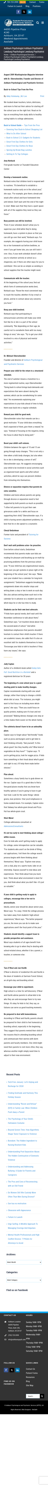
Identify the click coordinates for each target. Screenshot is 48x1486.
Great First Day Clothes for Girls (19, 142)
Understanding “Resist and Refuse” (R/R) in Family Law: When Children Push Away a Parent (22, 1108)
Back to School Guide (13, 125)
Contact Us (30, 1369)
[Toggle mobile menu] (42, 22)
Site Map (29, 1385)
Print (42, 96)
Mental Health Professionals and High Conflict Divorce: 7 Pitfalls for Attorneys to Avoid (23, 1239)
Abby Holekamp (13, 96)
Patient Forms (32, 1373)
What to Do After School (16, 133)
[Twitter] (12, 1370)
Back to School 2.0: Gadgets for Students (23, 137)
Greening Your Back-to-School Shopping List (24, 129)
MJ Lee (24, 96)
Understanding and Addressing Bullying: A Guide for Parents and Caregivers (21, 1170)
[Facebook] (6, 1370)
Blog (28, 1381)
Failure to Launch (15, 1217)
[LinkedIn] (17, 1370)
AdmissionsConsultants (13, 826)
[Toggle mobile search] (37, 22)
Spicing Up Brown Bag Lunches (19, 150)
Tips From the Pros (32, 125)
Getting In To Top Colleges (17, 154)
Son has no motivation (17, 1203)
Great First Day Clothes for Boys (19, 146)
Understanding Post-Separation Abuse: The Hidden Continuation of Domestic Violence (24, 1155)
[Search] (42, 1396)
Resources (30, 1377)
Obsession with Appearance (19, 1210)
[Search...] (33, 1396)
